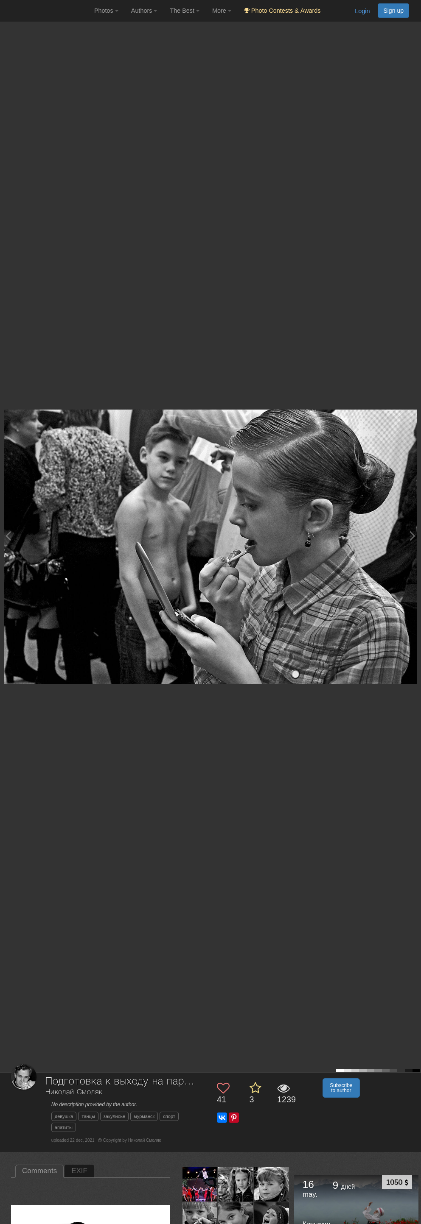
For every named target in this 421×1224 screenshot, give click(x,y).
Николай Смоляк (74, 1092)
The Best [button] (184, 11)
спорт (169, 1116)
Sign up (393, 11)
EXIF (79, 1171)
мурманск (144, 1116)
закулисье (114, 1116)
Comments (39, 1171)
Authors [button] (144, 11)
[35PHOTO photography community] (46, 10)
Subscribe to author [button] (341, 1087)
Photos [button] (106, 11)
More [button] (221, 11)
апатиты (64, 1127)
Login (362, 11)
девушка (64, 1116)
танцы (88, 1116)
